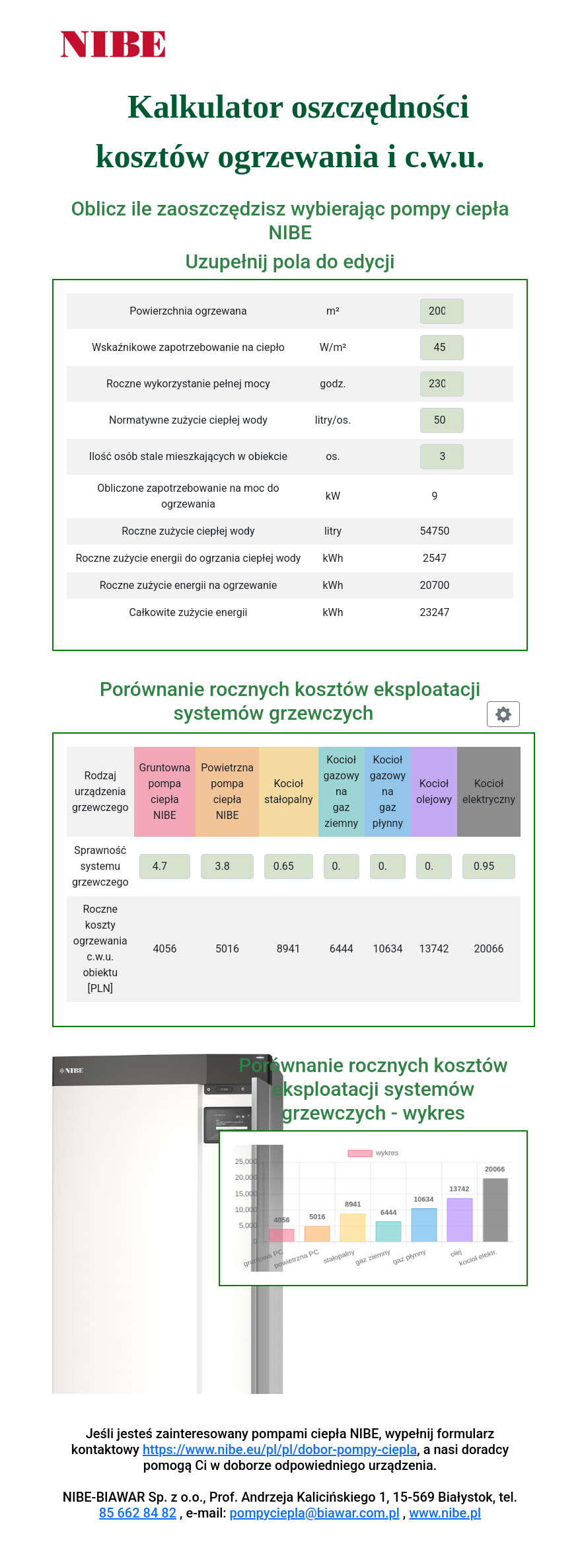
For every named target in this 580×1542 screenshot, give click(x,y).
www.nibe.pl (445, 1513)
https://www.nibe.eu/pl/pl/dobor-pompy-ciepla (280, 1449)
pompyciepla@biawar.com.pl (315, 1513)
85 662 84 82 (137, 1513)
